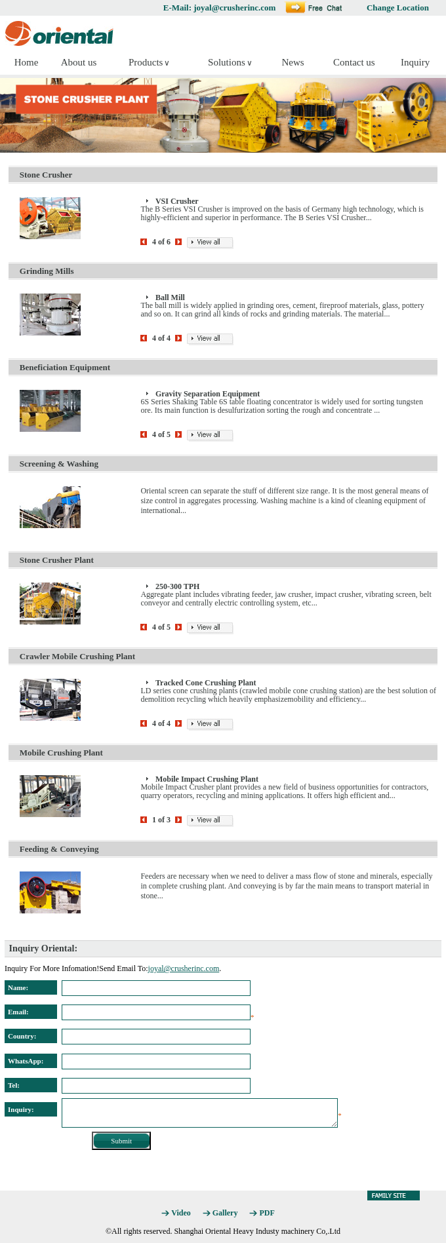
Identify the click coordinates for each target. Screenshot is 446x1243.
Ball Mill (170, 297)
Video (181, 1212)
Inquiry (415, 62)
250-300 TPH (177, 586)
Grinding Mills (47, 271)
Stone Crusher (46, 175)
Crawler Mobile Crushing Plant (77, 656)
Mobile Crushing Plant (61, 752)
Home (26, 62)
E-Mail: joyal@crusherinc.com (219, 7)
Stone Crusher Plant (57, 560)
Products (146, 62)
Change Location (398, 7)
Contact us (354, 62)
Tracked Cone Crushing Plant (205, 682)
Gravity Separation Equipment (207, 393)
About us (79, 62)
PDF (266, 1212)
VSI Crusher (177, 201)
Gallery (225, 1212)
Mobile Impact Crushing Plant (206, 779)
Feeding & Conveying (59, 849)
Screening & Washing (59, 464)
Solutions (226, 62)
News (292, 62)
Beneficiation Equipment (65, 367)
